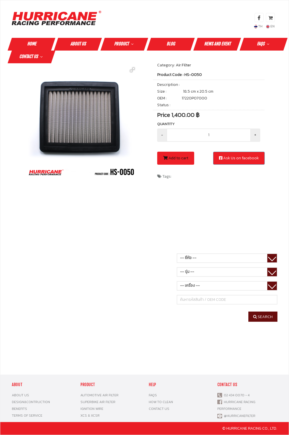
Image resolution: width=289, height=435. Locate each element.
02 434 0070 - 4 (235, 395)
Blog (171, 44)
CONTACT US (31, 56)
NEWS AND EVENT (217, 44)
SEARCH (263, 317)
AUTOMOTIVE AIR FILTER (99, 395)
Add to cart (175, 158)
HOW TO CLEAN (161, 401)
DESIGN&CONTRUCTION (31, 401)
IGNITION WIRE (91, 408)
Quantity (166, 124)
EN (270, 26)
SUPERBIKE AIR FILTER (97, 401)
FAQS (264, 44)
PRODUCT (124, 44)
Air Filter (183, 65)
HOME (31, 44)
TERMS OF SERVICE (27, 415)
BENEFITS (19, 408)
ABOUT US (78, 44)
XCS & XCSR (90, 415)
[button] (132, 69)
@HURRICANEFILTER (239, 415)
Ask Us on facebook (239, 158)
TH (258, 26)
